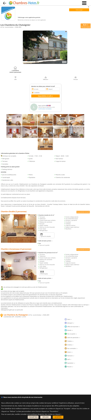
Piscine (68, 367)
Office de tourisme (72, 326)
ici (61, 414)
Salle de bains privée (45, 241)
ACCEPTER (58, 417)
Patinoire (69, 356)
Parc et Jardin (70, 334)
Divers (68, 352)
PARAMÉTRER (33, 417)
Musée (68, 330)
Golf (67, 359)
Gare (68, 319)
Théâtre (69, 341)
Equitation (69, 363)
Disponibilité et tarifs (83, 212)
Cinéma (68, 345)
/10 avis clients (85, 26)
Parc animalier (71, 348)
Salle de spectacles (72, 337)
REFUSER (46, 417)
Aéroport (69, 323)
